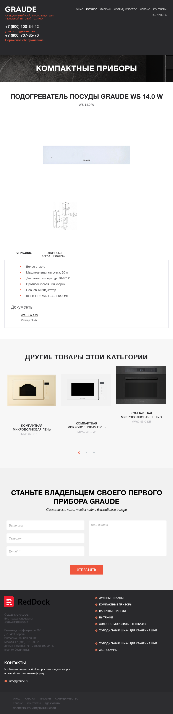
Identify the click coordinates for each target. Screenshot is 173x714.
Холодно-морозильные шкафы (122, 624)
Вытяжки (106, 617)
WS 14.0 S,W (29, 315)
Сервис (145, 9)
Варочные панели (112, 611)
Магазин (105, 9)
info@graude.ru (16, 681)
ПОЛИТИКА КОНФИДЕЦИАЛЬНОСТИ (34, 708)
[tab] (24, 254)
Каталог (91, 9)
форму (40, 673)
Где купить (159, 15)
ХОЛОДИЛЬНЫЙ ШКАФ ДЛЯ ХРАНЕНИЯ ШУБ (128, 630)
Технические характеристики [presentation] (54, 254)
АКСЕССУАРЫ (108, 650)
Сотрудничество (125, 9)
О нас (79, 9)
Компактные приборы (86, 68)
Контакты (160, 9)
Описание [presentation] (24, 253)
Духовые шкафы (111, 598)
